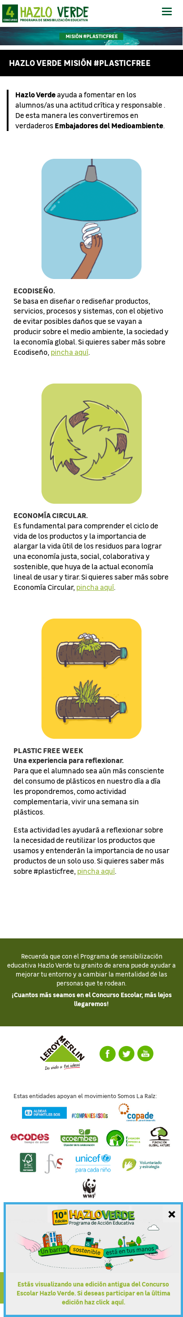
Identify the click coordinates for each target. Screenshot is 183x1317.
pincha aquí (69, 352)
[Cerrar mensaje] (172, 1213)
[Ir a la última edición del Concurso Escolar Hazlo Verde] (93, 1259)
